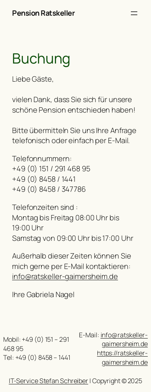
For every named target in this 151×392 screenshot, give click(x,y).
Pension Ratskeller (43, 13)
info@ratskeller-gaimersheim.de (65, 276)
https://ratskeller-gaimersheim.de (122, 358)
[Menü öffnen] (134, 13)
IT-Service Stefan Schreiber (48, 380)
